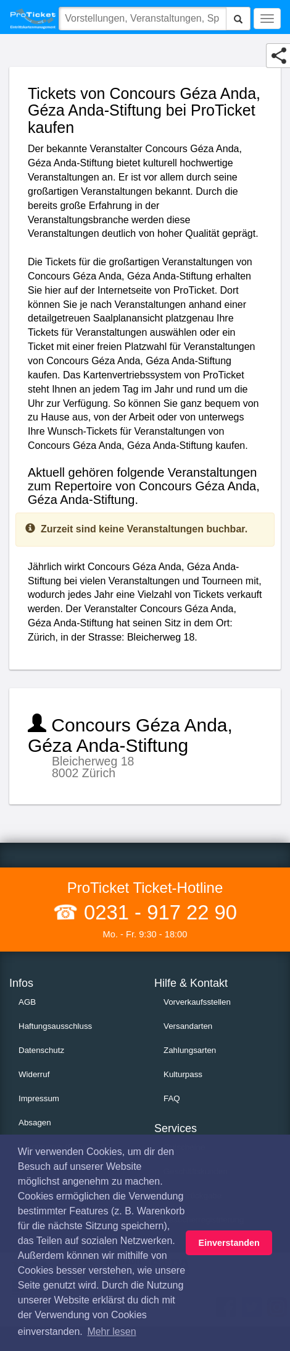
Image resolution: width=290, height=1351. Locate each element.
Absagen (35, 1122)
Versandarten (188, 1026)
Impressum (39, 1098)
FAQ (172, 1098)
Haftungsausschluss (55, 1026)
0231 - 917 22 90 (157, 912)
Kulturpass (183, 1074)
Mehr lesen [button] (111, 1331)
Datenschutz (41, 1050)
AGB (27, 1002)
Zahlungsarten (190, 1050)
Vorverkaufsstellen (197, 1002)
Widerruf (34, 1074)
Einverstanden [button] (229, 1243)
